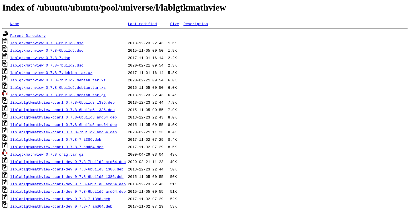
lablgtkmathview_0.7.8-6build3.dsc (46, 42)
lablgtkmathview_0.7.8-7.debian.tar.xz (51, 72)
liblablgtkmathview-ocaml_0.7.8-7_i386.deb (55, 139)
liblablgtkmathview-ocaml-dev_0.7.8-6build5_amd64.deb (68, 191)
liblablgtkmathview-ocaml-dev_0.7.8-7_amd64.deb (61, 206)
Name (14, 23)
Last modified (142, 23)
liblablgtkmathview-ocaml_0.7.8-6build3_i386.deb (62, 102)
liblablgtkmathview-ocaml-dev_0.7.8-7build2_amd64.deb (68, 161)
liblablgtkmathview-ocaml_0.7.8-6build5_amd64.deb (63, 124)
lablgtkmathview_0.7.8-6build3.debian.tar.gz (58, 94)
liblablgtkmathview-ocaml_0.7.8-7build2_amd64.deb (63, 131)
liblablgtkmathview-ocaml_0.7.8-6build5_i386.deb (62, 109)
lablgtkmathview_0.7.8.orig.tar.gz (46, 154)
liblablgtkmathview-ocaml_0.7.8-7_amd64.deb (57, 146)
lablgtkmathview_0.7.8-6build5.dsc (46, 50)
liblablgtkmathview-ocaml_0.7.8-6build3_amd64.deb (63, 117)
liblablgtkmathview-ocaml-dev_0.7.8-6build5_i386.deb (67, 176)
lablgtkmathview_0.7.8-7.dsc (40, 57)
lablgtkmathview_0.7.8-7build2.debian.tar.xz (58, 80)
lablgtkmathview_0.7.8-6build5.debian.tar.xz (58, 87)
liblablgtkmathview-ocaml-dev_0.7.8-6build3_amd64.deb (68, 183)
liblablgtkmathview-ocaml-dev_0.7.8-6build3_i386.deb (67, 169)
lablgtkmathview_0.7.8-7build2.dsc (46, 65)
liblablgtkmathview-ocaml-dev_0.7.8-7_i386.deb (60, 198)
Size (174, 23)
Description (195, 23)
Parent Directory (28, 35)
